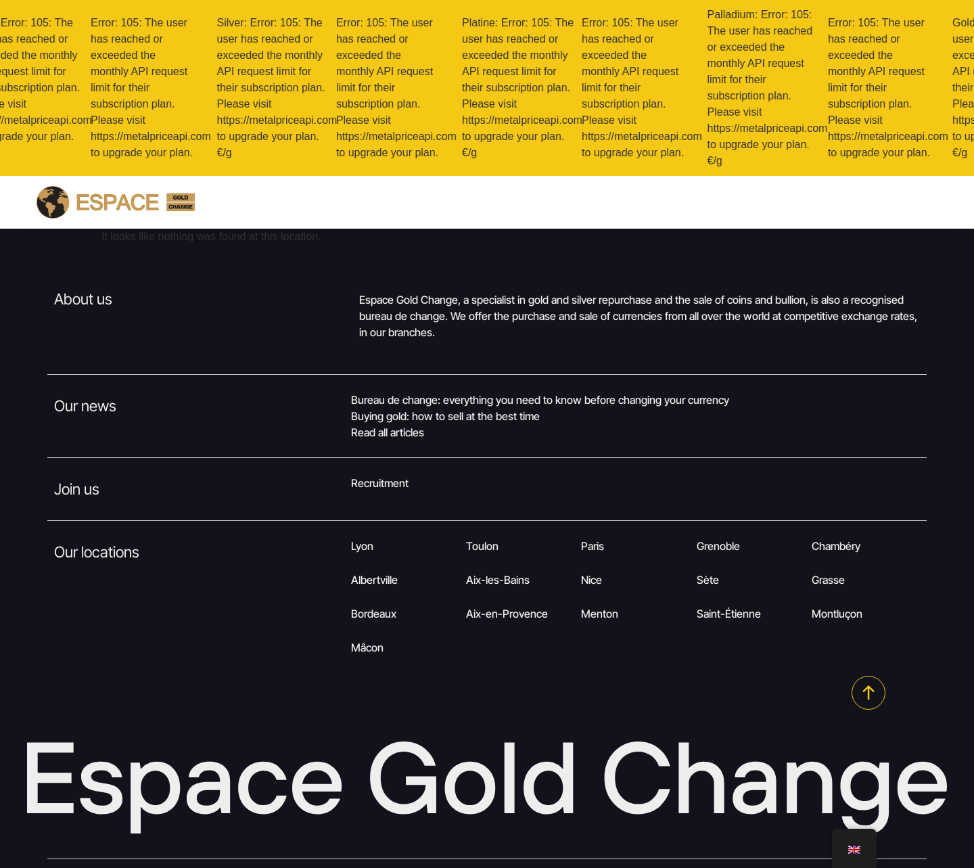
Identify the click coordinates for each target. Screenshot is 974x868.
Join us (76, 489)
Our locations (96, 552)
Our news (85, 405)
